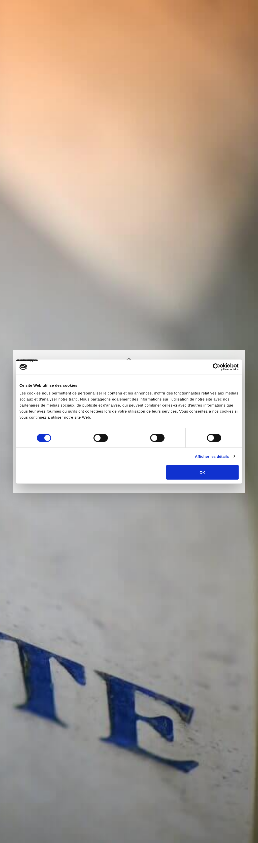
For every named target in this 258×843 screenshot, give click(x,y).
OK (202, 472)
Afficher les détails (212, 456)
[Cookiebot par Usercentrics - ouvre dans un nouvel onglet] (217, 367)
